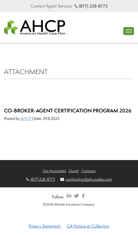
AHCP (26, 118)
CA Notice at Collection (88, 226)
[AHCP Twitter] (76, 196)
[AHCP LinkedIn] (69, 196)
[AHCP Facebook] (83, 196)
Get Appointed (54, 170)
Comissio (88, 170)
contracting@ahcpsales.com (88, 179)
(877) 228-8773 (91, 6)
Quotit (74, 170)
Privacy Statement (45, 226)
